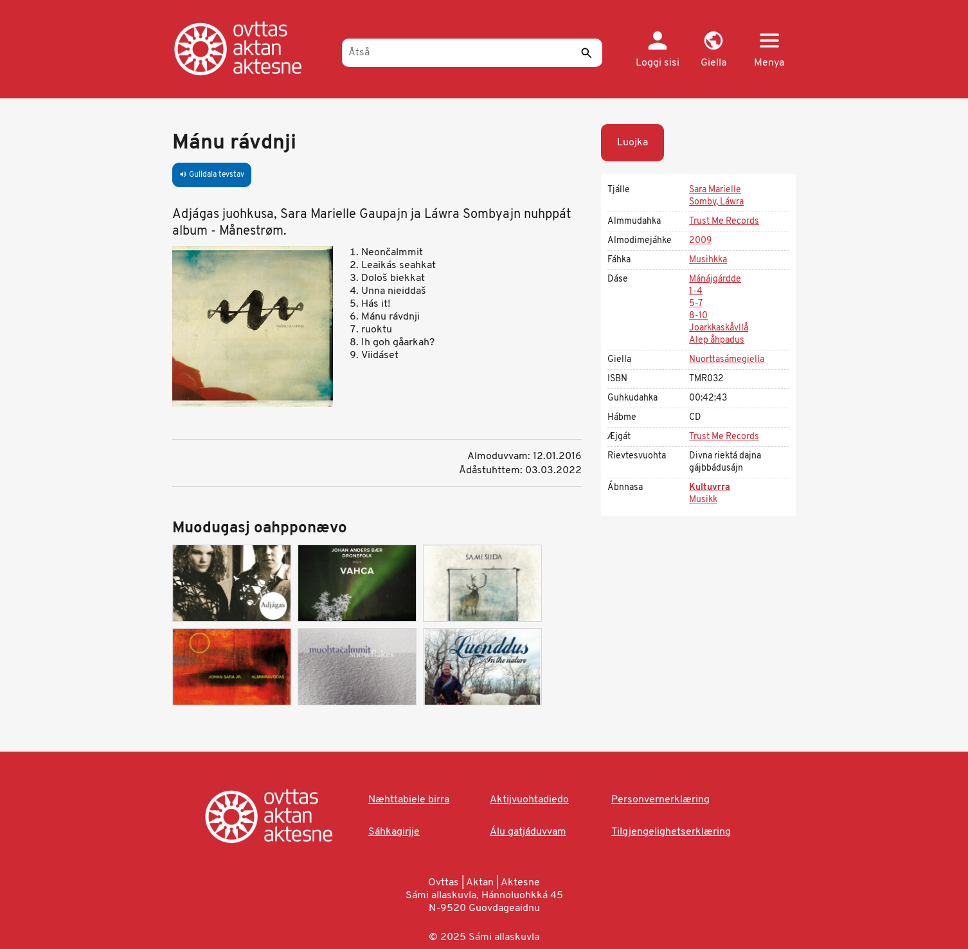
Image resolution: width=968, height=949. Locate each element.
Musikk (703, 500)
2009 (700, 241)
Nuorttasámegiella (726, 360)
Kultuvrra (709, 488)
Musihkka (708, 260)
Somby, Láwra (716, 202)
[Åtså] (472, 53)
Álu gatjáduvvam (528, 832)
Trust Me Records (724, 221)
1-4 (696, 291)
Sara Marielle (715, 190)
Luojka (632, 142)
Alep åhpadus (716, 340)
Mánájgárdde (715, 279)
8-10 (698, 316)
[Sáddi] (586, 52)
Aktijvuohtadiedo (529, 799)
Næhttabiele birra (408, 799)
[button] (713, 50)
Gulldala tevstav (211, 175)
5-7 (696, 304)
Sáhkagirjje (394, 832)
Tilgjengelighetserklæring (671, 832)
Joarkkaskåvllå (718, 328)
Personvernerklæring (660, 799)
